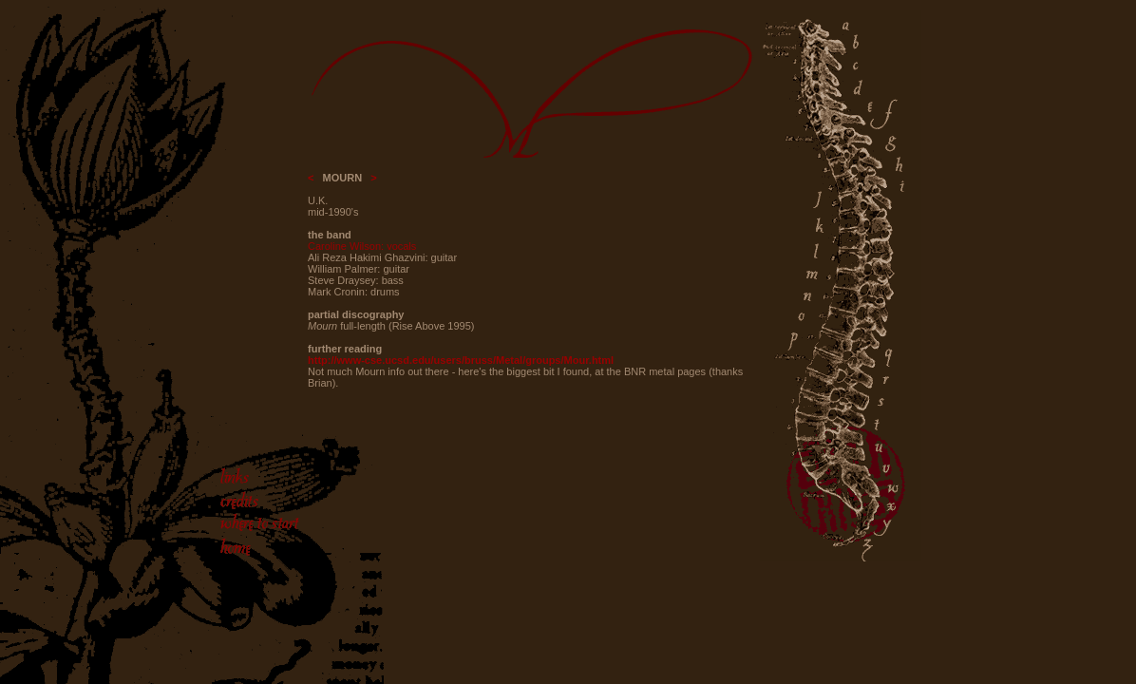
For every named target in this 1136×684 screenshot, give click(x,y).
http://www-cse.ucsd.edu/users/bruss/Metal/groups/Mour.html (461, 360)
